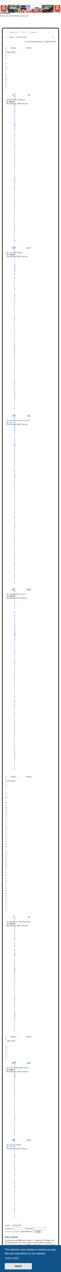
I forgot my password (12, 1231)
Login (7, 1225)
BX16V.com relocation (16, 100)
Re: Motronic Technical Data (18, 922)
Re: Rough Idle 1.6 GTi (16, 594)
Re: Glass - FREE (14, 1145)
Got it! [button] (18, 1266)
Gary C (12, 1147)
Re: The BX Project (15, 253)
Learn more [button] (12, 1257)
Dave (11, 422)
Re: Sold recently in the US (18, 420)
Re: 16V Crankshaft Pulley (18, 1068)
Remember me (27, 1231)
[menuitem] (22, 32)
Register (17, 1225)
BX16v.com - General (6, 68)
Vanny (11, 102)
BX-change (6, 1047)
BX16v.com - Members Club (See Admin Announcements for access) (6, 844)
